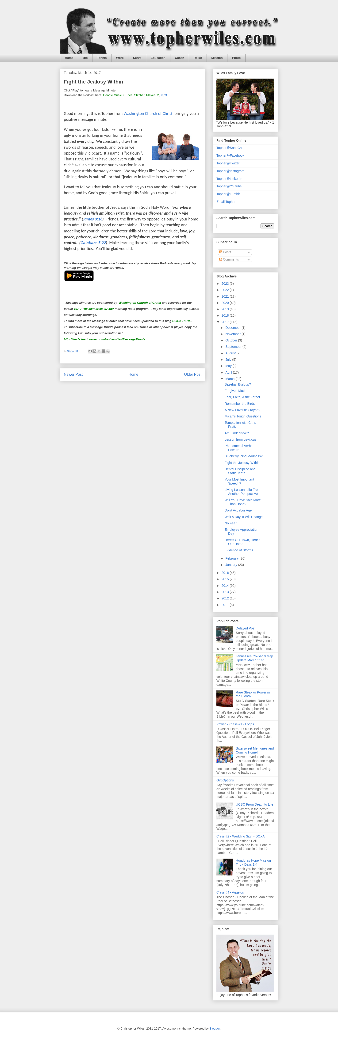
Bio (85, 58)
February (232, 558)
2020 (226, 303)
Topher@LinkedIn (229, 179)
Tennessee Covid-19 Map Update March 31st (254, 658)
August (230, 353)
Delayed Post (245, 628)
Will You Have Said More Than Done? (243, 502)
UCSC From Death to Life (254, 804)
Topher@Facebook (230, 155)
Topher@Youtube (229, 186)
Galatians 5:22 (93, 242)
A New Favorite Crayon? (242, 410)
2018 (226, 315)
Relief (198, 58)
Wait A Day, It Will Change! (244, 517)
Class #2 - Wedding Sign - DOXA (240, 836)
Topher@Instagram (230, 171)
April (229, 372)
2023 (226, 283)
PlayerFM (152, 95)
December (233, 328)
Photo (236, 58)
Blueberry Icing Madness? (244, 456)
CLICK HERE (181, 321)
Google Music (112, 95)
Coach (179, 58)
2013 (226, 592)
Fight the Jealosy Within (242, 463)
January (231, 565)
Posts (225, 252)
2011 (226, 605)
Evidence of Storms (239, 550)
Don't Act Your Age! (239, 510)
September (233, 347)
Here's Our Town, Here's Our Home (242, 542)
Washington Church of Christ (148, 113)
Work (120, 58)
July (228, 359)
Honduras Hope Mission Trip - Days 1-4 (253, 862)
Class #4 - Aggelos (230, 892)
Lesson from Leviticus (240, 439)
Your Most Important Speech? (239, 481)
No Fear (231, 523)
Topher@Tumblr (228, 194)
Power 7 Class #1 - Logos (235, 724)
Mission (217, 58)
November (233, 334)
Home (69, 58)
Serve (137, 58)
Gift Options (225, 780)
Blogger (214, 1028)
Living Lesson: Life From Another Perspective (243, 492)
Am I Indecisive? (237, 433)
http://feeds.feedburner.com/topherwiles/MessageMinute (104, 339)
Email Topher (225, 202)
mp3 (164, 95)
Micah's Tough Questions (243, 416)
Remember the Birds (240, 403)
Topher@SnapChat (230, 148)
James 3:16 (92, 219)
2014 (226, 585)
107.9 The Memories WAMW (94, 309)
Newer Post (73, 374)
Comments (229, 259)
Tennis (102, 58)
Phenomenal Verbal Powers (239, 448)
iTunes (128, 95)
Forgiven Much (235, 391)
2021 (226, 296)
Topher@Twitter (227, 163)
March (230, 379)
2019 (226, 309)
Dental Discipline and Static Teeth (240, 471)
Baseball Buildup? (238, 384)
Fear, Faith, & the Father (242, 397)
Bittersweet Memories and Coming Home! (255, 750)
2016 (226, 573)
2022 (226, 290)
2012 (226, 598)
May (228, 366)
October (231, 340)
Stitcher (139, 95)
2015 (226, 579)
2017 (226, 322)
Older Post (192, 374)
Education (158, 58)
